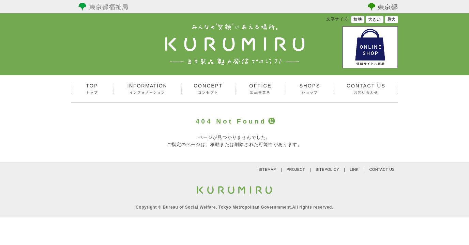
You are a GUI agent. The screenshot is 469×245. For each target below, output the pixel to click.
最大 (391, 19)
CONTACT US (382, 169)
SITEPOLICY (327, 169)
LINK (354, 169)
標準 (357, 19)
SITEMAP (267, 169)
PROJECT (296, 169)
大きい (374, 19)
